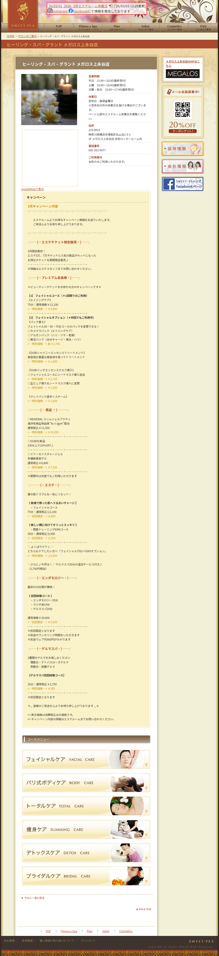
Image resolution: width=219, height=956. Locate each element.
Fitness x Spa (69, 931)
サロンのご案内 (145, 28)
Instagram (58, 11)
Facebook (78, 11)
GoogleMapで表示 (32, 189)
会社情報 (10, 940)
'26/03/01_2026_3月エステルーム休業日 (78, 5)
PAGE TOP (143, 909)
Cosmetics (126, 931)
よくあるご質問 (203, 28)
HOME (58, 28)
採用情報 (26, 940)
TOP (48, 931)
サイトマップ (86, 940)
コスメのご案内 (174, 28)
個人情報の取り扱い (55, 940)
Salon (106, 931)
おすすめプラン (116, 28)
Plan (89, 931)
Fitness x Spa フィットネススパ (87, 28)
